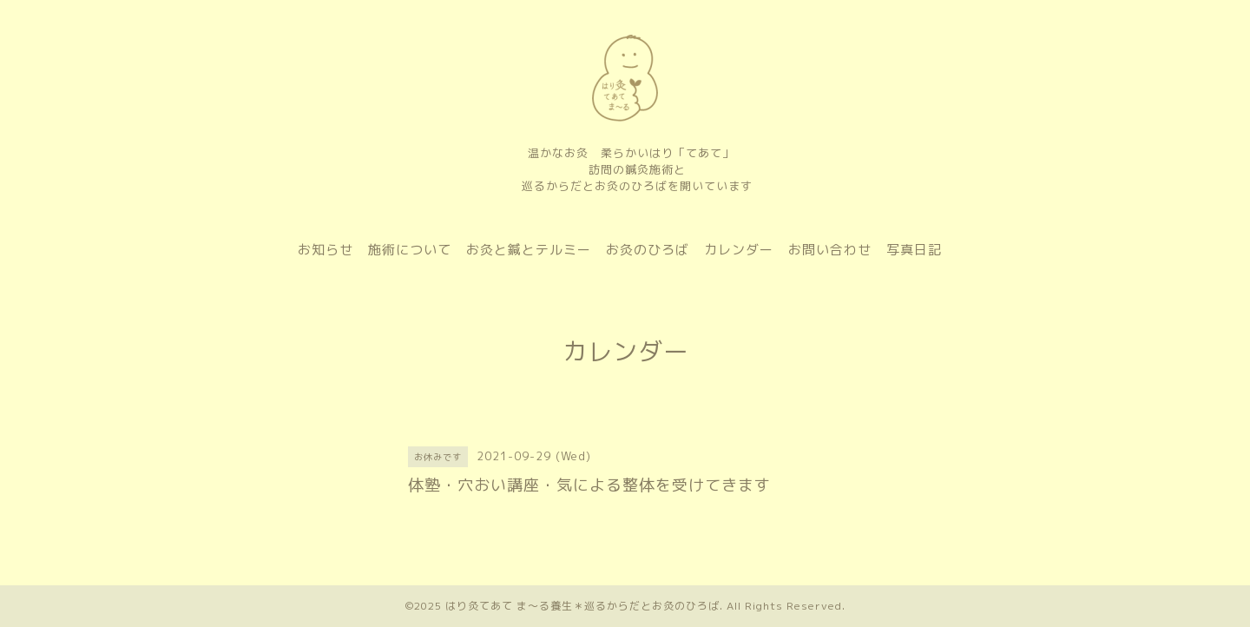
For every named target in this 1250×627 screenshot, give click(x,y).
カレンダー (738, 250)
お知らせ (325, 250)
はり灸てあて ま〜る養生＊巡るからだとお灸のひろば (582, 605)
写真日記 (914, 250)
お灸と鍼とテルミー (528, 250)
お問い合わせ (830, 250)
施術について (409, 250)
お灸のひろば (647, 250)
